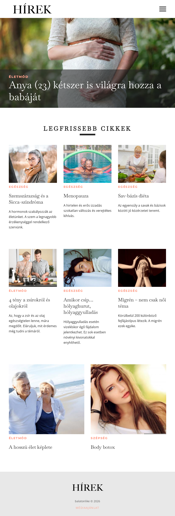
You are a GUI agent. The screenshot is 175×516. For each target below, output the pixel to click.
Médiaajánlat (87, 508)
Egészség (18, 187)
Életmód (18, 77)
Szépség (99, 438)
